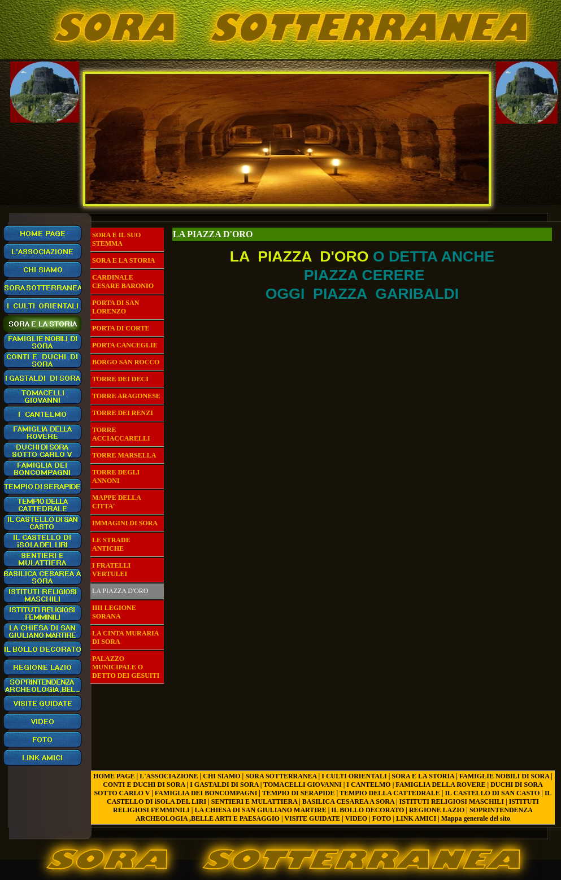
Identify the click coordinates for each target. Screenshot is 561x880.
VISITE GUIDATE (312, 818)
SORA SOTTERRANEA (280, 776)
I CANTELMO (368, 784)
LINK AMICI (416, 818)
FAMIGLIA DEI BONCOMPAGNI (206, 793)
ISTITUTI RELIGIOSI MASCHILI (451, 801)
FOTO (382, 818)
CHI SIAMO (221, 776)
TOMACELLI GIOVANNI (302, 784)
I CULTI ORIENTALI (353, 776)
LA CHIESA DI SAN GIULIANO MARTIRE (260, 810)
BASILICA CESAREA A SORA (348, 801)
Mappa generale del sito (475, 818)
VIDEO (356, 818)
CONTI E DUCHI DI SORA (144, 784)
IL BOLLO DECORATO (367, 810)
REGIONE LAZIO (436, 810)
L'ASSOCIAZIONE (169, 776)
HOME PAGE (113, 776)
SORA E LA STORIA (423, 776)
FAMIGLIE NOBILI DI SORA (504, 776)
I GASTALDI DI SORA (224, 784)
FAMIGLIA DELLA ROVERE (440, 784)
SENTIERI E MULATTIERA (254, 801)
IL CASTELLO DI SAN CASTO (492, 793)
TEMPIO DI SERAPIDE (298, 793)
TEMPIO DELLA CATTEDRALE (390, 793)
